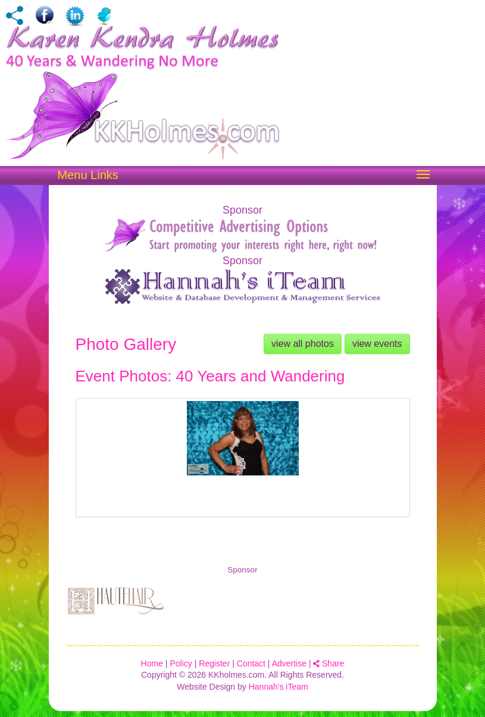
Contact (251, 663)
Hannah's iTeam (278, 686)
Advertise (289, 663)
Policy (181, 663)
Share (328, 663)
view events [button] (377, 344)
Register (214, 663)
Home (152, 663)
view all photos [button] (302, 344)
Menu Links (88, 174)
